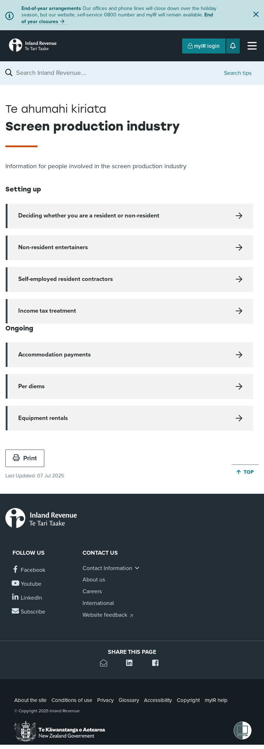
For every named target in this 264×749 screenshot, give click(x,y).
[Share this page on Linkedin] (132, 664)
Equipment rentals (43, 418)
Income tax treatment (47, 310)
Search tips (237, 73)
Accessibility (158, 700)
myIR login (204, 46)
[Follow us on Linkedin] (27, 598)
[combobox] (116, 72)
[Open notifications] (233, 46)
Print (25, 458)
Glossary (129, 700)
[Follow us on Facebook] (29, 570)
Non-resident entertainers (53, 247)
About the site (30, 700)
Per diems (31, 386)
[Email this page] (106, 664)
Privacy (105, 700)
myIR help (216, 700)
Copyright (188, 700)
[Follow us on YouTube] (27, 584)
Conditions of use (71, 700)
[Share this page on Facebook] (158, 664)
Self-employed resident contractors (65, 279)
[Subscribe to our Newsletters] (29, 611)
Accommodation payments (54, 354)
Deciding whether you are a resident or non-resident (88, 215)
